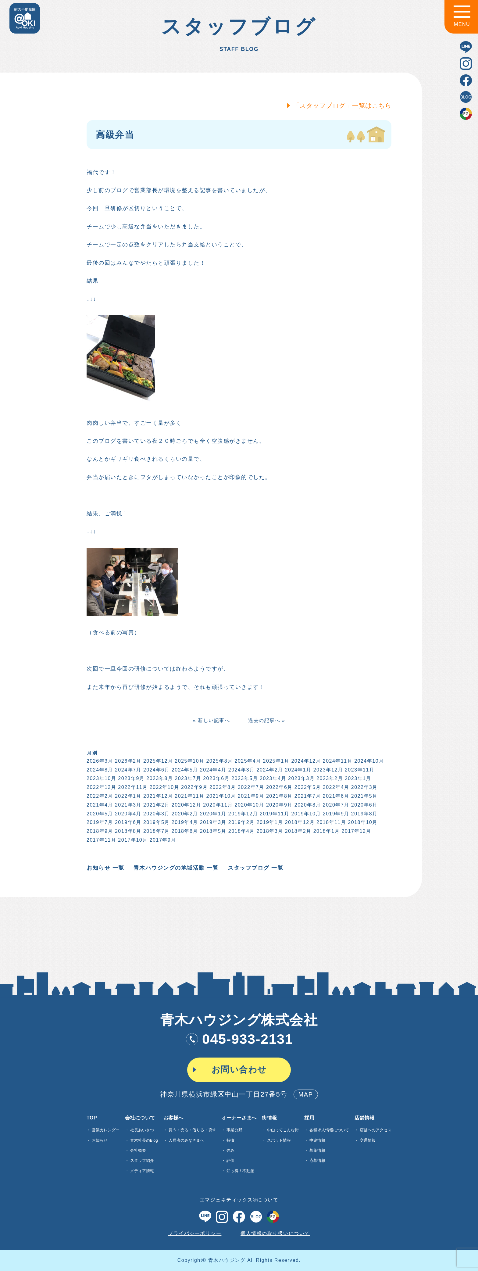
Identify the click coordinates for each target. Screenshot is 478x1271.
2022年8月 (222, 787)
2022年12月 (101, 787)
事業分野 (234, 1130)
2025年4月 (247, 761)
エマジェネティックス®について (239, 1199)
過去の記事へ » (266, 720)
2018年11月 (330, 822)
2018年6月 (184, 831)
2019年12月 (242, 813)
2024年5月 (184, 769)
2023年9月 (131, 778)
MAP (305, 1094)
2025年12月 (157, 761)
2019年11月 (274, 813)
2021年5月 (364, 796)
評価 (230, 1160)
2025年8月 (219, 761)
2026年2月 (127, 761)
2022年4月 (335, 787)
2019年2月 (241, 822)
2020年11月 (217, 804)
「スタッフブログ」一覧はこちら (342, 105)
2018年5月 (212, 831)
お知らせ (100, 1140)
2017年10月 (132, 840)
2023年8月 (159, 778)
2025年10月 (189, 761)
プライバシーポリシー (194, 1233)
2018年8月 (127, 831)
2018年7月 (156, 831)
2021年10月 (220, 796)
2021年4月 (99, 804)
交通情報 (368, 1140)
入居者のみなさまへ (186, 1140)
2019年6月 (127, 822)
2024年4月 (212, 769)
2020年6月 (364, 804)
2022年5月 (307, 787)
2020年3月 (156, 813)
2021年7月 (307, 796)
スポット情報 (279, 1140)
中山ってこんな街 (283, 1130)
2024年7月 (127, 769)
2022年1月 (127, 796)
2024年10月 (368, 761)
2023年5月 (244, 778)
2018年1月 (326, 831)
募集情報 (317, 1150)
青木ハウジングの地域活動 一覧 (175, 868)
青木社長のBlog (144, 1140)
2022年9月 (194, 787)
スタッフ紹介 (142, 1160)
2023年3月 (301, 778)
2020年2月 (184, 813)
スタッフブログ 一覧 (255, 868)
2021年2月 (156, 804)
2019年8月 (364, 813)
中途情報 (317, 1140)
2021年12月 (157, 796)
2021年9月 (250, 796)
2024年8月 (99, 769)
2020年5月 (99, 813)
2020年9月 (279, 804)
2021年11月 (189, 796)
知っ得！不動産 (240, 1171)
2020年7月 (335, 804)
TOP (92, 1117)
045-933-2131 (239, 1039)
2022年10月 (164, 787)
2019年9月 (335, 813)
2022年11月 (132, 787)
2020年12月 (186, 804)
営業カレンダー (106, 1130)
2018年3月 (269, 831)
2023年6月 (216, 778)
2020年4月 (127, 813)
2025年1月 (275, 761)
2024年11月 (337, 761)
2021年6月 (335, 796)
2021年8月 (279, 796)
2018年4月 (241, 831)
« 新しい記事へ (210, 720)
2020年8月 (307, 804)
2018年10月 (362, 822)
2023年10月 (101, 778)
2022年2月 (99, 796)
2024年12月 (305, 761)
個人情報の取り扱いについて (275, 1233)
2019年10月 (305, 813)
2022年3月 (364, 787)
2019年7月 (99, 822)
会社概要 (138, 1150)
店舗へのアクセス (375, 1130)
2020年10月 (249, 804)
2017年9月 (162, 840)
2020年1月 (212, 813)
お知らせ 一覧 (105, 868)
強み (230, 1150)
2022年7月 (250, 787)
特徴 (230, 1140)
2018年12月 (299, 822)
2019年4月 (184, 822)
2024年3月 (241, 769)
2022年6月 (279, 787)
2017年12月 (356, 831)
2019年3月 (212, 822)
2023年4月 (272, 778)
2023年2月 (329, 778)
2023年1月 (357, 778)
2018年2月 (297, 831)
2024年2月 (269, 769)
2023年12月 (327, 769)
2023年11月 (359, 769)
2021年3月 (127, 804)
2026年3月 (99, 761)
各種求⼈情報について (329, 1130)
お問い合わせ (239, 1069)
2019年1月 (269, 822)
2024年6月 (156, 769)
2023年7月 (187, 778)
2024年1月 (297, 769)
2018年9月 (99, 831)
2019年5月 (156, 822)
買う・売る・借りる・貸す (192, 1130)
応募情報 (317, 1160)
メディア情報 (142, 1171)
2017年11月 (101, 840)
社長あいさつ (142, 1130)
